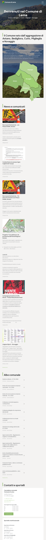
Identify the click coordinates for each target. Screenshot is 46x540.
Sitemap (4, 532)
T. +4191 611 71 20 (28, 489)
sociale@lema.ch (6, 505)
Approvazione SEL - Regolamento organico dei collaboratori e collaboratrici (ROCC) (10, 307)
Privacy (3, 530)
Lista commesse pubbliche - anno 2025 (31, 317)
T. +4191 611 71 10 (6, 504)
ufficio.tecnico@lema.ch (10, 406)
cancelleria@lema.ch (9, 345)
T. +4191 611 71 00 (8, 344)
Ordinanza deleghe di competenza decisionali (8, 287)
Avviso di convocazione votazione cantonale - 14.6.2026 (32, 271)
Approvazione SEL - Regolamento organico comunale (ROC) (30, 296)
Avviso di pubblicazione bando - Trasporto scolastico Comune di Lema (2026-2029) (32, 306)
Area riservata (5, 534)
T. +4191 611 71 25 (8, 404)
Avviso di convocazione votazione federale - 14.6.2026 (10, 279)
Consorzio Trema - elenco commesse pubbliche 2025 (9, 317)
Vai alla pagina (8, 359)
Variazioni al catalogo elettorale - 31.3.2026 (10, 295)
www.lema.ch (7, 347)
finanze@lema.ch (28, 491)
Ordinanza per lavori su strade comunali (32, 287)
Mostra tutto (5, 258)
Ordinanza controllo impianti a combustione (32, 279)
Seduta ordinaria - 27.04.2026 (10, 270)
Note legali (4, 531)
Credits (4, 533)
